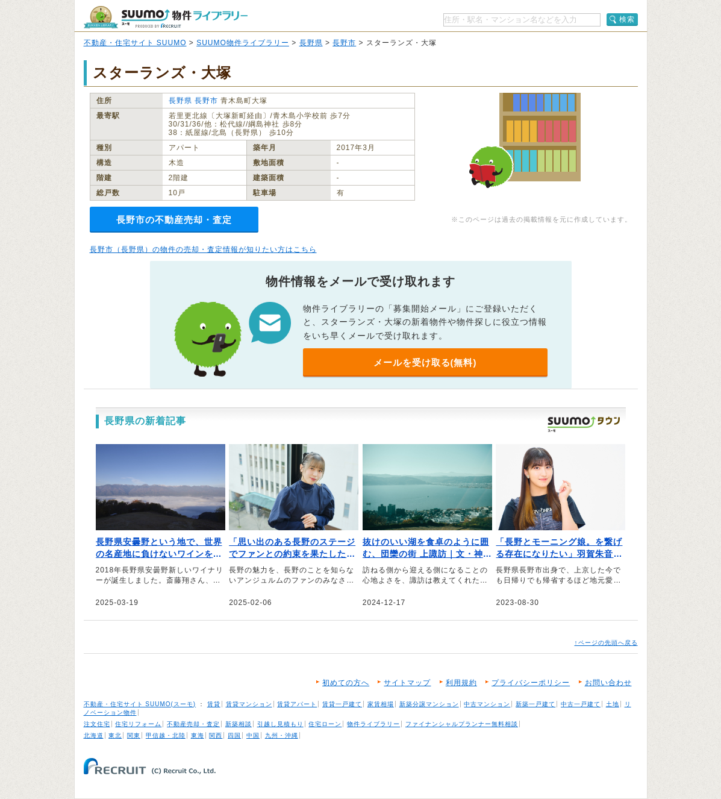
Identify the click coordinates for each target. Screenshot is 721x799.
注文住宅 (97, 724)
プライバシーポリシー (531, 682)
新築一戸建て (535, 704)
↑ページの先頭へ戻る (606, 642)
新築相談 (238, 724)
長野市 (344, 43)
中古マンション (487, 704)
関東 (133, 735)
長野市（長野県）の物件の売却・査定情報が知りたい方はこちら (203, 249)
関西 (215, 735)
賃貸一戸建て (342, 704)
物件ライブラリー (373, 724)
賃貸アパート (297, 704)
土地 (612, 704)
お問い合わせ (608, 682)
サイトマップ (407, 682)
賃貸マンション (249, 704)
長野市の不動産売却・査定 (174, 220)
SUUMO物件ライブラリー (242, 43)
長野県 (311, 43)
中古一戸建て (581, 704)
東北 (115, 735)
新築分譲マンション (429, 704)
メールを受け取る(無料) (425, 362)
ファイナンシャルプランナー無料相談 (461, 724)
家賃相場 (380, 704)
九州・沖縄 (281, 735)
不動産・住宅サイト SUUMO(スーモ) (140, 704)
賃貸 (213, 704)
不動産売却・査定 (193, 724)
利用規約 (461, 682)
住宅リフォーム (138, 724)
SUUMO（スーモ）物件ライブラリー (166, 17)
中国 (253, 735)
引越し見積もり (280, 724)
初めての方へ (345, 682)
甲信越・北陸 (166, 735)
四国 (234, 735)
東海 (197, 735)
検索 (627, 19)
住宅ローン (325, 724)
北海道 (94, 735)
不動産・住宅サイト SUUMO (135, 43)
